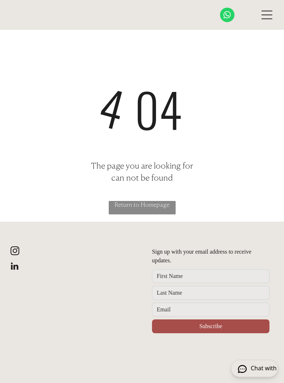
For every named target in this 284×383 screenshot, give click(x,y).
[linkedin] (14, 266)
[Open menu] (266, 14)
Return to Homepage (142, 205)
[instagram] (14, 252)
